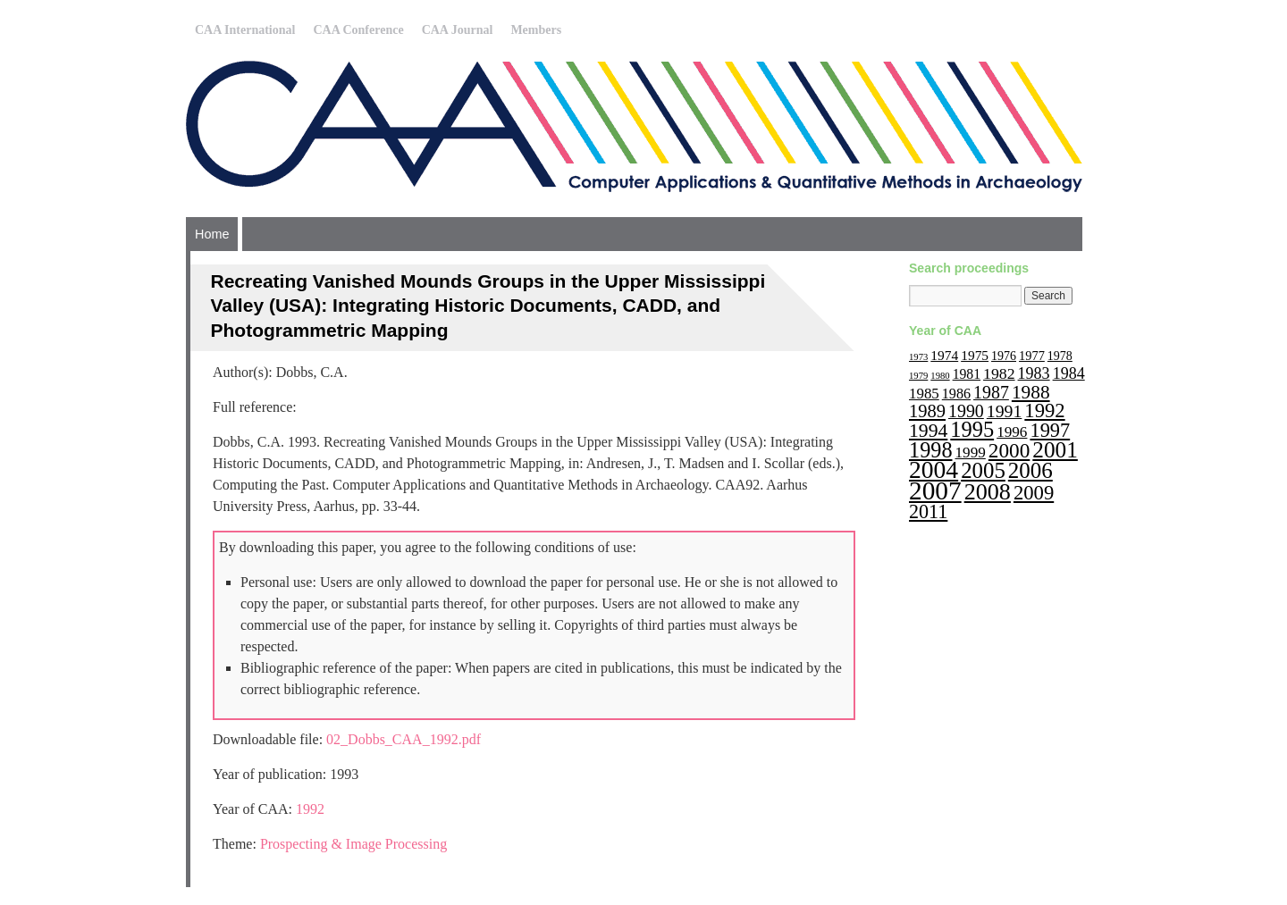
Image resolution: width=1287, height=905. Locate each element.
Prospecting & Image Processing (353, 843)
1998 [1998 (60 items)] (931, 450)
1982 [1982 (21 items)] (999, 373)
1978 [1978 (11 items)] (1059, 356)
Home (212, 234)
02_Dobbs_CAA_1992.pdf (403, 739)
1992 (310, 809)
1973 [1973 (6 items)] (918, 357)
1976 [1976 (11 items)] (1003, 356)
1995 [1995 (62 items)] (972, 429)
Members (535, 30)
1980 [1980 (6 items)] (939, 376)
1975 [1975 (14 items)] (974, 355)
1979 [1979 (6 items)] (918, 376)
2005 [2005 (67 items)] (983, 470)
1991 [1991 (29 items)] (1004, 411)
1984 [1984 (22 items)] (1069, 373)
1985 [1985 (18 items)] (924, 393)
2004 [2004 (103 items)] (933, 469)
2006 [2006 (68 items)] (1030, 470)
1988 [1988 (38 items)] (1031, 392)
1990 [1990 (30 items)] (966, 411)
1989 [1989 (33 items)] (927, 411)
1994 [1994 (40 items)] (928, 430)
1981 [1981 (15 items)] (966, 373)
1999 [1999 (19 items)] (970, 452)
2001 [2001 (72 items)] (1055, 449)
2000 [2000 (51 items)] (1009, 450)
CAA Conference (358, 30)
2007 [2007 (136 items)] (935, 490)
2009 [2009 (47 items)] (1034, 493)
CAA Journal (457, 30)
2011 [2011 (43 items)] (928, 511)
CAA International (245, 30)
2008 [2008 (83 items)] (987, 492)
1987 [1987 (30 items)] (991, 392)
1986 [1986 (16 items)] (956, 393)
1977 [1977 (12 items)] (1032, 355)
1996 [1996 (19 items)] (1012, 431)
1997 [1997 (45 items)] (1050, 430)
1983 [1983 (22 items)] (1034, 373)
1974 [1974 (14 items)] (944, 355)
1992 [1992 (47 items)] (1044, 410)
